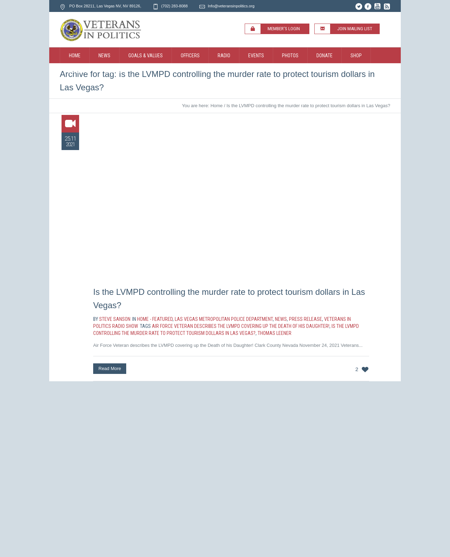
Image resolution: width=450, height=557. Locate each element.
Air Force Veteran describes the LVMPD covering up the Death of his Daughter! (240, 326)
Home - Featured (155, 319)
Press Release (305, 319)
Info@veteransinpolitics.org (231, 6)
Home (217, 105)
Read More (109, 368)
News (281, 319)
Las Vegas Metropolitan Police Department (224, 319)
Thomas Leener (274, 333)
